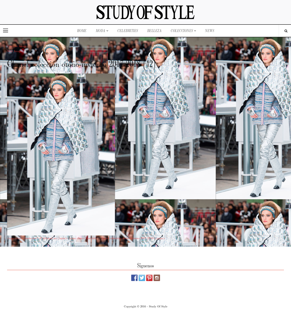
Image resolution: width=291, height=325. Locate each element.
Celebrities (127, 31)
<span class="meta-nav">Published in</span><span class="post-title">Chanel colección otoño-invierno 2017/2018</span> (86, 238)
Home (81, 31)
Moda (100, 31)
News (209, 31)
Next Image (14, 51)
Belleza (154, 31)
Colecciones (182, 31)
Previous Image (16, 46)
